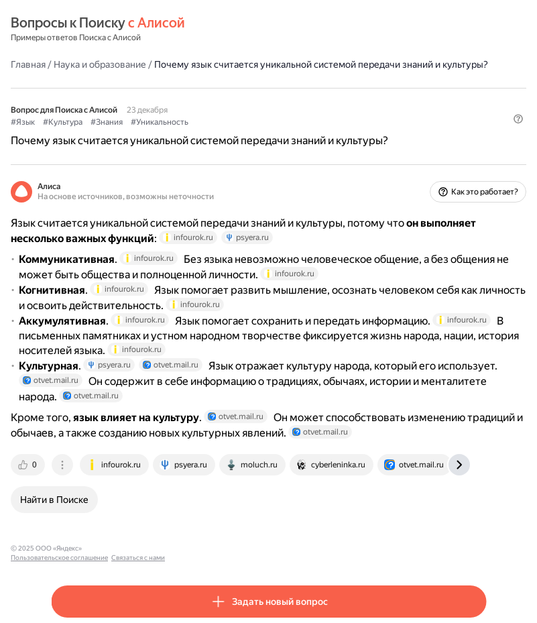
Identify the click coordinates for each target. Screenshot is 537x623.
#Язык (23, 122)
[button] (518, 119)
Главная (28, 64)
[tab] (29, 464)
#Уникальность (159, 122)
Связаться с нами (215, 548)
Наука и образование (100, 64)
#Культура (62, 122)
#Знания (107, 122)
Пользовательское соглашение (136, 548)
